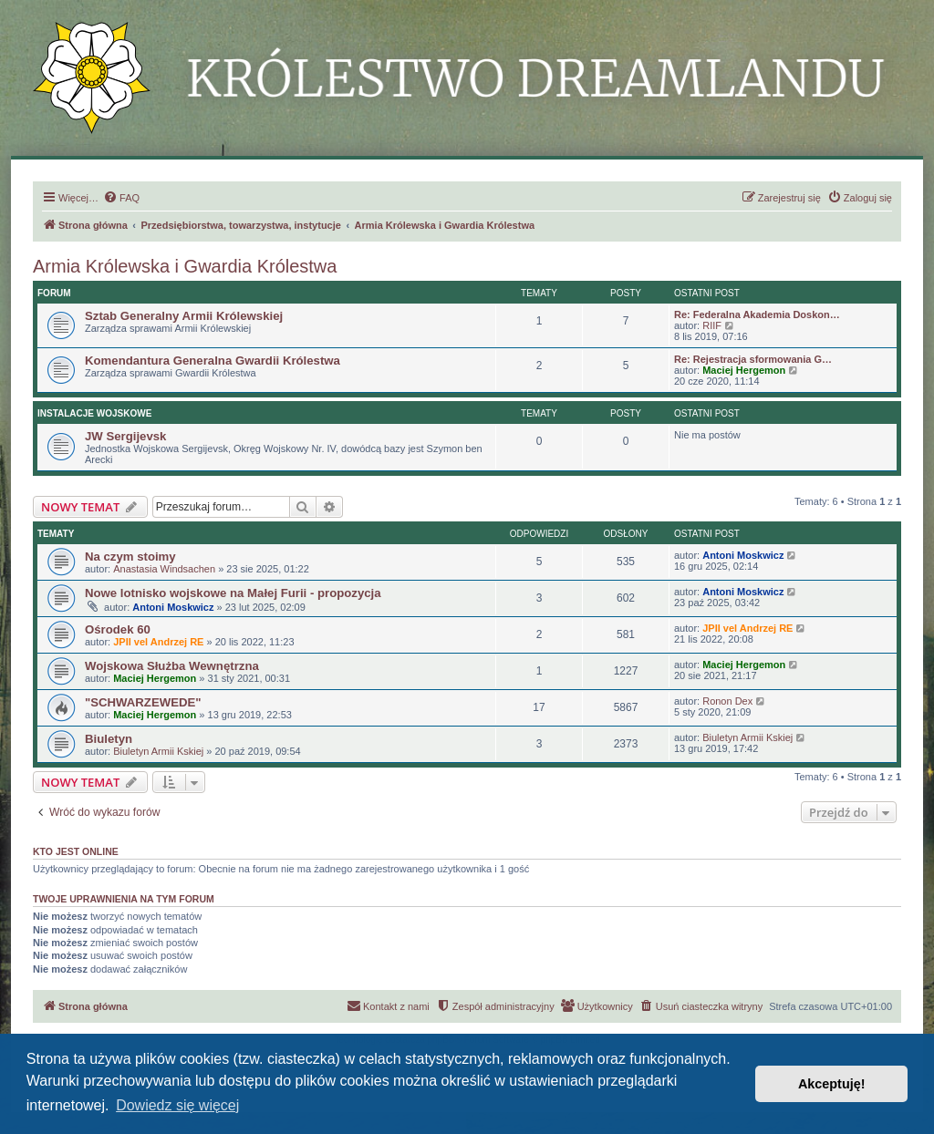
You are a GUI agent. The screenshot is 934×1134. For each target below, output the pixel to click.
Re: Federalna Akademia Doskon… (757, 314)
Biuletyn (108, 739)
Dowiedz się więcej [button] (177, 1105)
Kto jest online (76, 851)
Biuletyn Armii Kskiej (158, 751)
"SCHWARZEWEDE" (143, 702)
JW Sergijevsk (125, 436)
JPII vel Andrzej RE (158, 641)
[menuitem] (121, 198)
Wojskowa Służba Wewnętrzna (172, 666)
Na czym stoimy (130, 556)
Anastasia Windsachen (164, 568)
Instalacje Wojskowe (94, 413)
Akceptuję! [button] (832, 1084)
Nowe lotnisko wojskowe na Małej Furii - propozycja (233, 593)
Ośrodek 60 (117, 629)
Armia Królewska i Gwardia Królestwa (185, 266)
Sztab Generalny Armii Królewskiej (184, 316)
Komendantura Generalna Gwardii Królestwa (212, 360)
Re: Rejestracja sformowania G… (753, 359)
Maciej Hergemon (743, 370)
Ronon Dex (727, 701)
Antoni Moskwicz (743, 555)
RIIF (711, 325)
